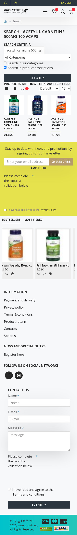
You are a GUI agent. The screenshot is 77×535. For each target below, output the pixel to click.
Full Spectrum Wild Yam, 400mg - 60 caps (54, 265)
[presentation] (31, 196)
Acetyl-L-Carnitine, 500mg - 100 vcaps (35, 123)
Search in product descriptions (28, 68)
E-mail (12, 412)
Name (12, 396)
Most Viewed (33, 220)
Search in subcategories (23, 63)
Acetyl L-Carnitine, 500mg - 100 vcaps (11, 123)
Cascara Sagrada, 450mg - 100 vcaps (17, 265)
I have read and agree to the (30, 210)
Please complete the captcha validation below (16, 181)
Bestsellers (11, 220)
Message (14, 428)
